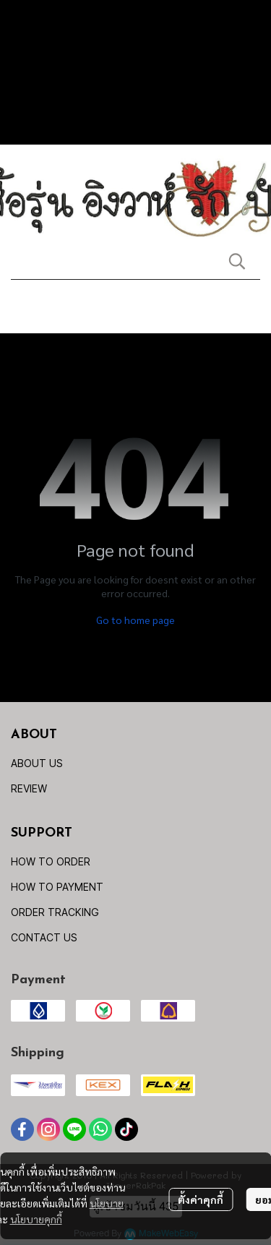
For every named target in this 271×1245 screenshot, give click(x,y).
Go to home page (135, 619)
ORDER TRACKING (55, 912)
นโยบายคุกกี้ (36, 1218)
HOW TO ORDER (50, 861)
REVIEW (29, 788)
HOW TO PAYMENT (57, 887)
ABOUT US (37, 763)
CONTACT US (44, 937)
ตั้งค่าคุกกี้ (200, 1199)
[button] (237, 261)
